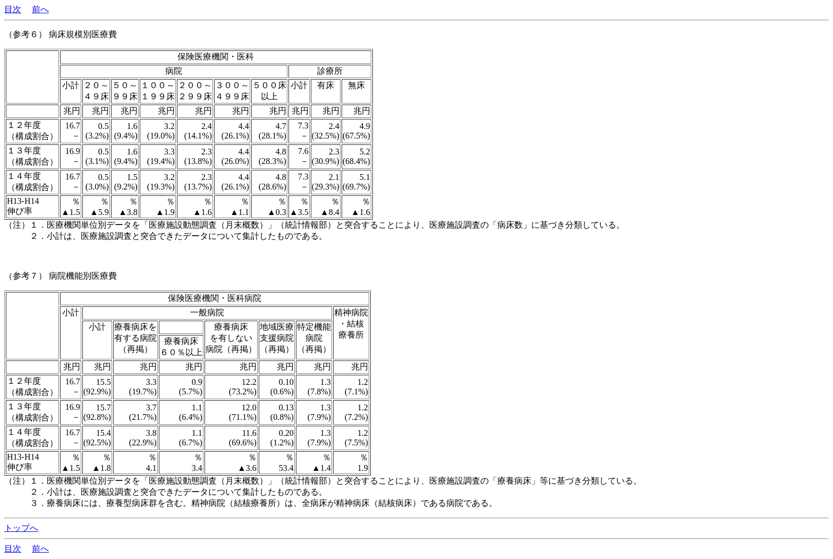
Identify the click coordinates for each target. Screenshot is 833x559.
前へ (40, 9)
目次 (12, 9)
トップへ (21, 527)
